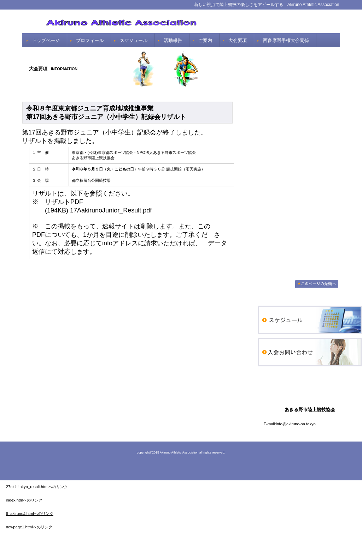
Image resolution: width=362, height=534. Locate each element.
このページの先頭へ (316, 284)
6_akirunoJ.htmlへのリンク (29, 513)
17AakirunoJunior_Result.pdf (111, 210)
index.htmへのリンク (24, 500)
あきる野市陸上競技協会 (181, 21)
